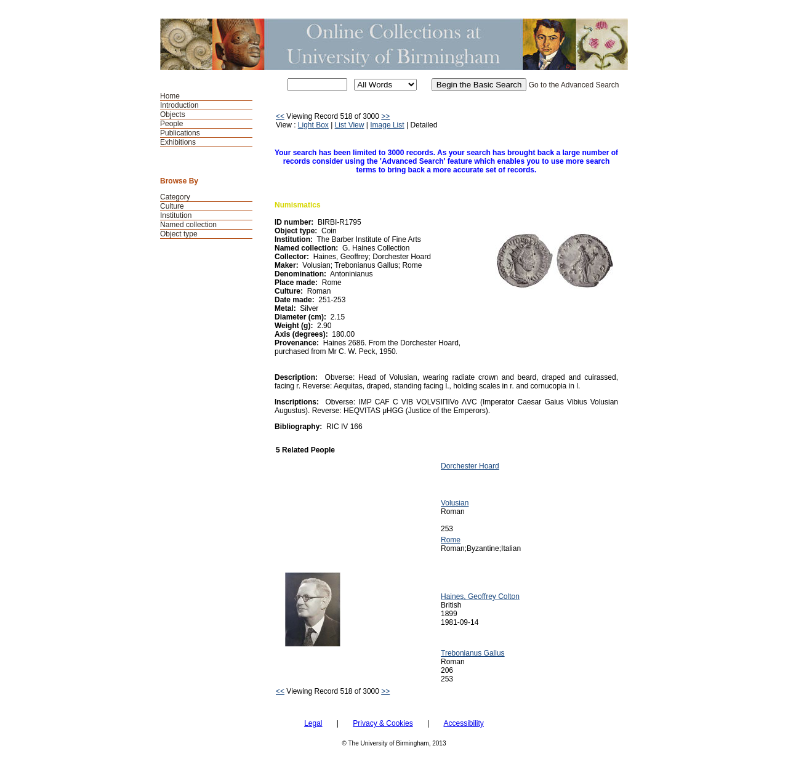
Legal (313, 723)
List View (349, 125)
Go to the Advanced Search (574, 85)
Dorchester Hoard (470, 466)
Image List (387, 125)
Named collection (188, 224)
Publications (180, 133)
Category (175, 197)
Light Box (313, 125)
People (171, 123)
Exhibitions (178, 142)
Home (170, 96)
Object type (179, 234)
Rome (450, 540)
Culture (172, 206)
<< (280, 116)
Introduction (179, 105)
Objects (172, 114)
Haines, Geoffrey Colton (480, 596)
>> (385, 116)
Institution (175, 215)
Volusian (454, 503)
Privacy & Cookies (382, 723)
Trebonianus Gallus (473, 653)
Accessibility (463, 723)
